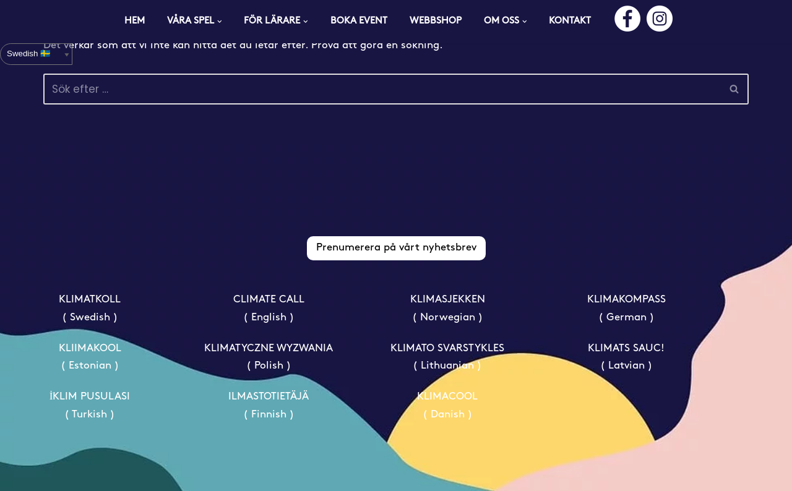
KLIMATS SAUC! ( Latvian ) (626, 357)
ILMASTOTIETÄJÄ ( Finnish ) (268, 405)
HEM (134, 21)
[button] (219, 21)
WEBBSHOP (436, 21)
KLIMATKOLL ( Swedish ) (90, 308)
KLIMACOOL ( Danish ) (447, 405)
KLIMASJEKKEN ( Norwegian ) (447, 308)
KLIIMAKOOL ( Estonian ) (90, 357)
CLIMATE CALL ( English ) (268, 308)
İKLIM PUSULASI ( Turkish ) (90, 405)
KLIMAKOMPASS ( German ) (626, 308)
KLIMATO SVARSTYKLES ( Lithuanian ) (447, 357)
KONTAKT (570, 21)
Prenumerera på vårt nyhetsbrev (396, 247)
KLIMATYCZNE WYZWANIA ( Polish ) (268, 357)
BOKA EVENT (358, 21)
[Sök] (382, 89)
